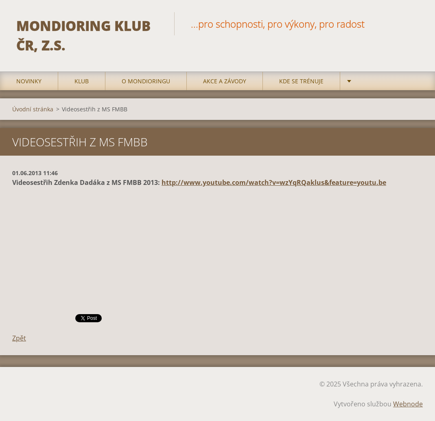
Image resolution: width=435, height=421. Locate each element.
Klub (81, 81)
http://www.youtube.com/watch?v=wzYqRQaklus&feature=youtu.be (274, 182)
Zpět (19, 338)
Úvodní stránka (32, 109)
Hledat (414, 23)
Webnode (408, 403)
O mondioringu (146, 81)
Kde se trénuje (301, 81)
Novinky (29, 81)
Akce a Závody (224, 81)
